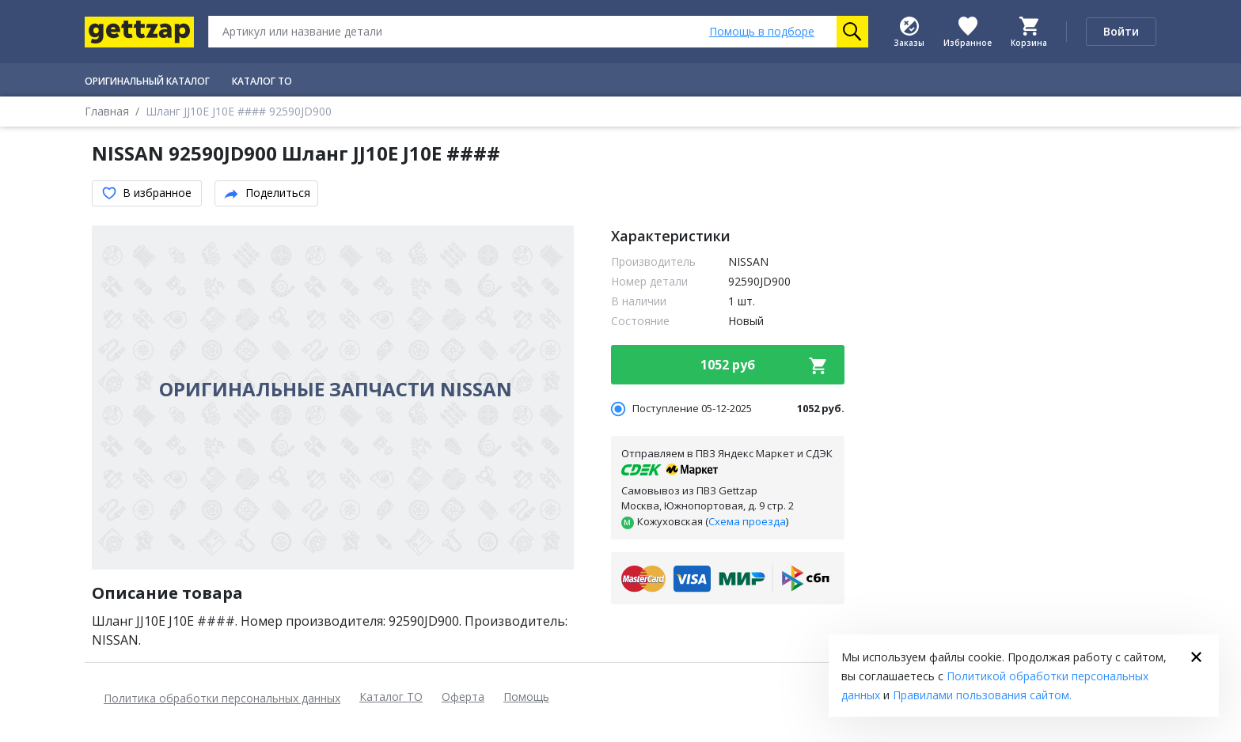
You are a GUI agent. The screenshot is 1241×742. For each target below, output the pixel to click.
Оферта (463, 696)
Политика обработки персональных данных (222, 698)
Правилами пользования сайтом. (982, 694)
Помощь (526, 696)
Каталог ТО (391, 696)
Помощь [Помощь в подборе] (761, 31)
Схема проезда (747, 521)
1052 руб (764, 365)
